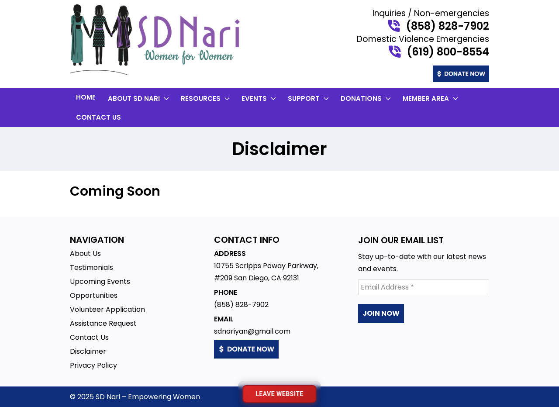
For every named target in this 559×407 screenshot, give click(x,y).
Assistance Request (103, 323)
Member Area (431, 98)
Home (86, 97)
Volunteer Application (107, 309)
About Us (85, 253)
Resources (206, 98)
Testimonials (91, 267)
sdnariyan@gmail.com (252, 331)
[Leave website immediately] (279, 394)
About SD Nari (139, 98)
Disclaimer (88, 351)
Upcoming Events (100, 281)
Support (309, 98)
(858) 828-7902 (447, 26)
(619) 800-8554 (448, 52)
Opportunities (93, 295)
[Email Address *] (423, 287)
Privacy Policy (93, 365)
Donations (367, 98)
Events (260, 98)
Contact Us (98, 117)
